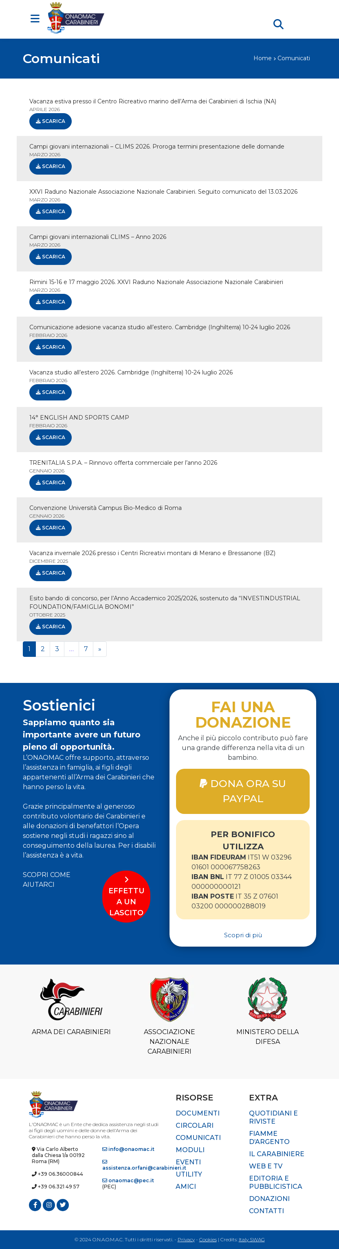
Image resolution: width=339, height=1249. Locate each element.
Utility (189, 1174)
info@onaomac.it (128, 1149)
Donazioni (269, 1199)
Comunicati (198, 1138)
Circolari (195, 1125)
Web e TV (265, 1166)
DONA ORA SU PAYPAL (243, 791)
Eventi (188, 1162)
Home (262, 58)
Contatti (266, 1211)
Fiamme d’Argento (269, 1138)
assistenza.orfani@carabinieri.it (144, 1165)
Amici (186, 1186)
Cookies (208, 1239)
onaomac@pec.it (128, 1180)
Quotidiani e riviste (273, 1117)
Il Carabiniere (276, 1154)
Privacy (186, 1239)
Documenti (198, 1113)
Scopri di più (243, 935)
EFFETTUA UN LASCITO (126, 896)
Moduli (190, 1150)
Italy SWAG (252, 1239)
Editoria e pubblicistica (275, 1182)
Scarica (50, 121)
